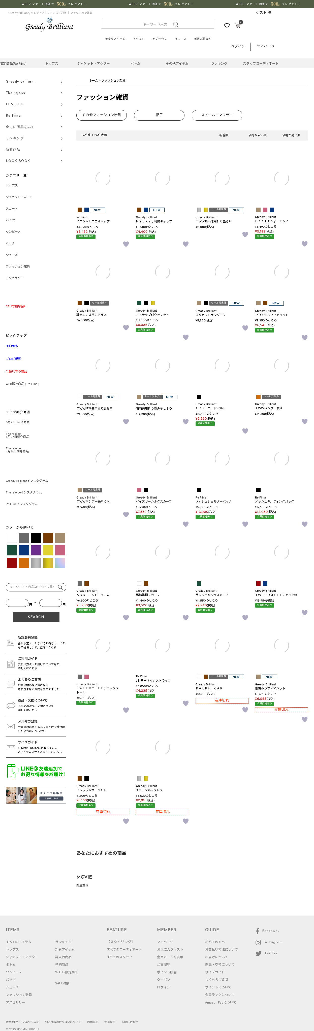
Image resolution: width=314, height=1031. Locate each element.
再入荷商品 (63, 956)
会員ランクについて (220, 994)
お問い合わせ (129, 1022)
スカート (12, 209)
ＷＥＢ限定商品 (66, 972)
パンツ (10, 220)
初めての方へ (215, 941)
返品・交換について (220, 964)
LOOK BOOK (18, 161)
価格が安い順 (257, 136)
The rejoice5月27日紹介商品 (17, 435)
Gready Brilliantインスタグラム (27, 481)
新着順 (223, 136)
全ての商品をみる (20, 127)
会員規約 (109, 1022)
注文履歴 (163, 964)
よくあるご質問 (216, 979)
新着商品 (13, 149)
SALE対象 (62, 983)
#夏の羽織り (203, 39)
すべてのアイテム (18, 941)
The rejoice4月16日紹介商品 (17, 450)
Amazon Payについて (220, 1002)
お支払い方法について (221, 949)
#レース (180, 39)
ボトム (135, 63)
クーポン (163, 979)
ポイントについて (218, 987)
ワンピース (13, 232)
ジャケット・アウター (93, 63)
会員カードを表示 (170, 956)
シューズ (12, 255)
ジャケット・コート (19, 197)
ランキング (219, 63)
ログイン (238, 46)
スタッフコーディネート (261, 63)
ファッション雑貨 (18, 267)
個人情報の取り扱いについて (63, 1022)
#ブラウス (160, 39)
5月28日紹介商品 (17, 422)
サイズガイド (215, 972)
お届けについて (216, 956)
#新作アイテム (115, 39)
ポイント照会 (167, 972)
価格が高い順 (291, 136)
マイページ (266, 46)
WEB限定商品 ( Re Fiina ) (22, 384)
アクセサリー (15, 278)
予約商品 (61, 964)
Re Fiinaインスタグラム (22, 504)
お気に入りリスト (170, 949)
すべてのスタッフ (119, 956)
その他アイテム (177, 63)
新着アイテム (65, 949)
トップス (51, 63)
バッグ (10, 244)
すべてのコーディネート (124, 949)
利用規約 (92, 1022)
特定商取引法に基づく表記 (22, 1022)
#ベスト (139, 39)
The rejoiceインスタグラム (24, 493)
